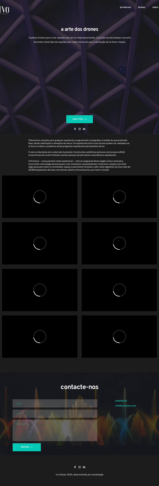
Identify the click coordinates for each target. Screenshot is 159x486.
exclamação (97, 474)
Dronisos (34, 160)
